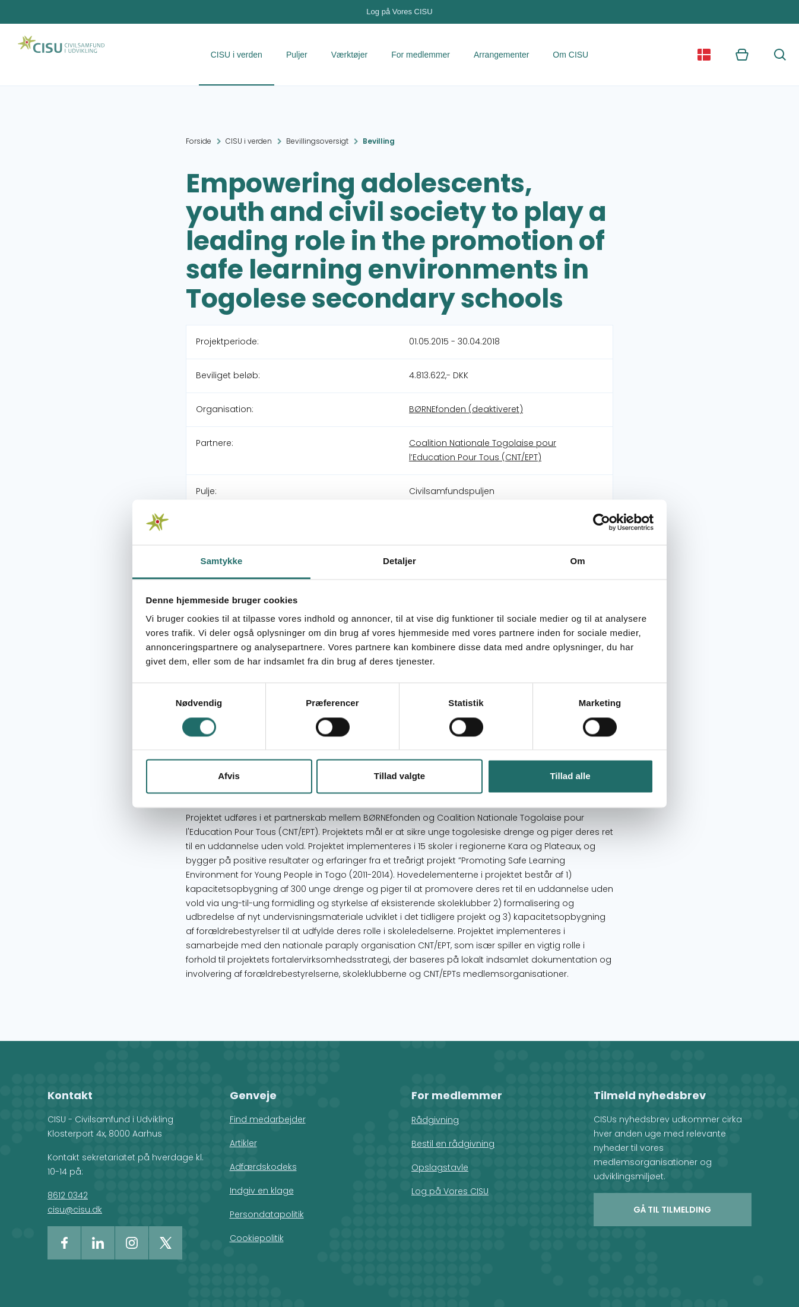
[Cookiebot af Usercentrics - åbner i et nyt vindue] (602, 522)
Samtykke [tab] (222, 561)
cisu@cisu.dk (74, 1210)
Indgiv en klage (262, 1191)
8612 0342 (67, 1195)
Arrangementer (501, 54)
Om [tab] (577, 561)
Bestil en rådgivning (452, 1144)
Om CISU (570, 54)
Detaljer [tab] (399, 561)
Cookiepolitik (257, 1238)
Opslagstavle (439, 1167)
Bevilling (379, 141)
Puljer (296, 54)
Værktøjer (349, 54)
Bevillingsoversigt (317, 141)
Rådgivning (435, 1120)
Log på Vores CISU (399, 11)
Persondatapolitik (267, 1214)
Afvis (229, 776)
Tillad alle (570, 776)
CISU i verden (236, 54)
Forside (198, 141)
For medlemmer (420, 54)
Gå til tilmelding (672, 1210)
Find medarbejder (268, 1119)
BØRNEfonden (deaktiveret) (466, 409)
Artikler (243, 1143)
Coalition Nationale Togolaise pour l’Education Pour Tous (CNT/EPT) (482, 450)
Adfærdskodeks (263, 1167)
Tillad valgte (399, 776)
